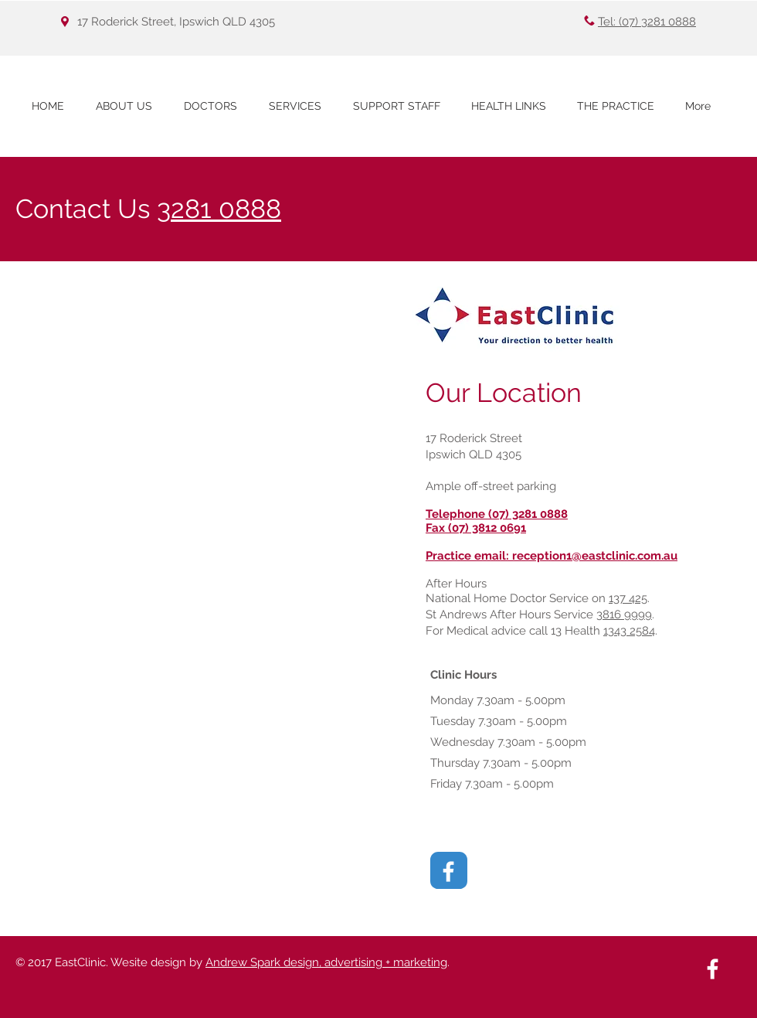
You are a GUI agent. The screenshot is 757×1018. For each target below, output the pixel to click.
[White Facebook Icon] (448, 871)
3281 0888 (219, 208)
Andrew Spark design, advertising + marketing (326, 962)
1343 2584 (629, 631)
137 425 (628, 598)
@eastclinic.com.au (624, 556)
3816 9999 (624, 614)
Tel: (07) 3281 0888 (647, 22)
